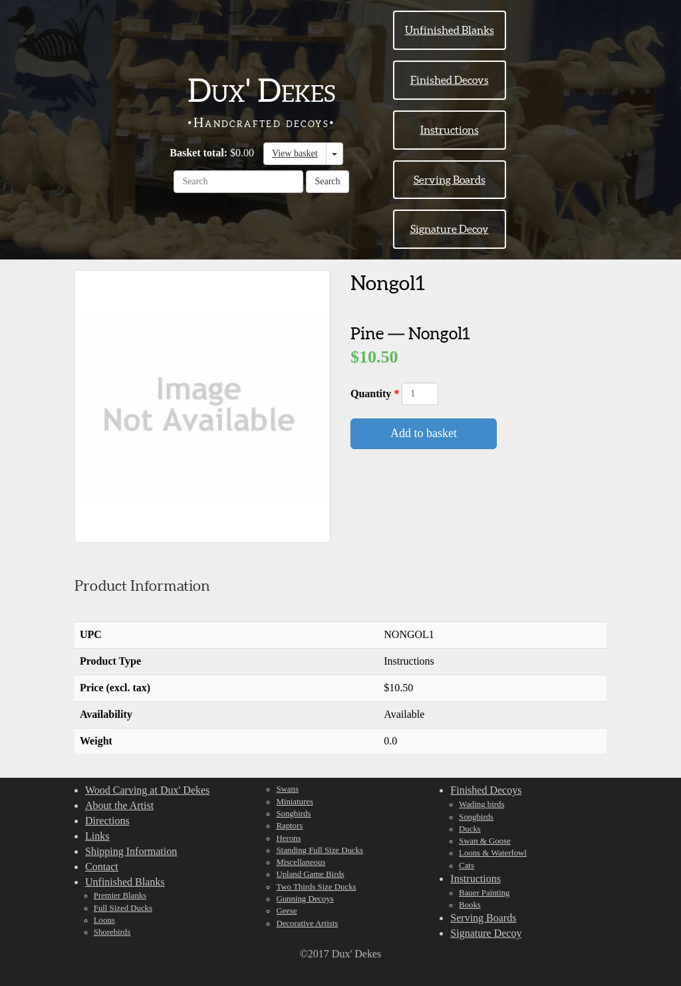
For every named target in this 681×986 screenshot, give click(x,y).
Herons (288, 838)
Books (470, 904)
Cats (466, 865)
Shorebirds (112, 932)
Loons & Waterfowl (493, 853)
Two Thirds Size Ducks (316, 887)
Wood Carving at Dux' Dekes (147, 790)
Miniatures (294, 801)
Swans (287, 789)
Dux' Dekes (261, 90)
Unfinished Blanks (449, 30)
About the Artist (119, 805)
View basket (295, 153)
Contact (101, 866)
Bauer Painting (484, 893)
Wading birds (481, 804)
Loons (104, 920)
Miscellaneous (300, 862)
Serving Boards (449, 180)
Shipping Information (131, 851)
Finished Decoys (449, 80)
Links (97, 836)
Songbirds (293, 813)
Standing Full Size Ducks (319, 850)
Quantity (372, 393)
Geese (286, 910)
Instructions (449, 130)
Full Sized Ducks (123, 908)
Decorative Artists (307, 923)
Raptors (289, 825)
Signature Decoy (449, 229)
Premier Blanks (120, 895)
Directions (107, 820)
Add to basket (423, 433)
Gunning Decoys (304, 899)
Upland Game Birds (310, 874)
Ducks (470, 829)
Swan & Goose (485, 841)
